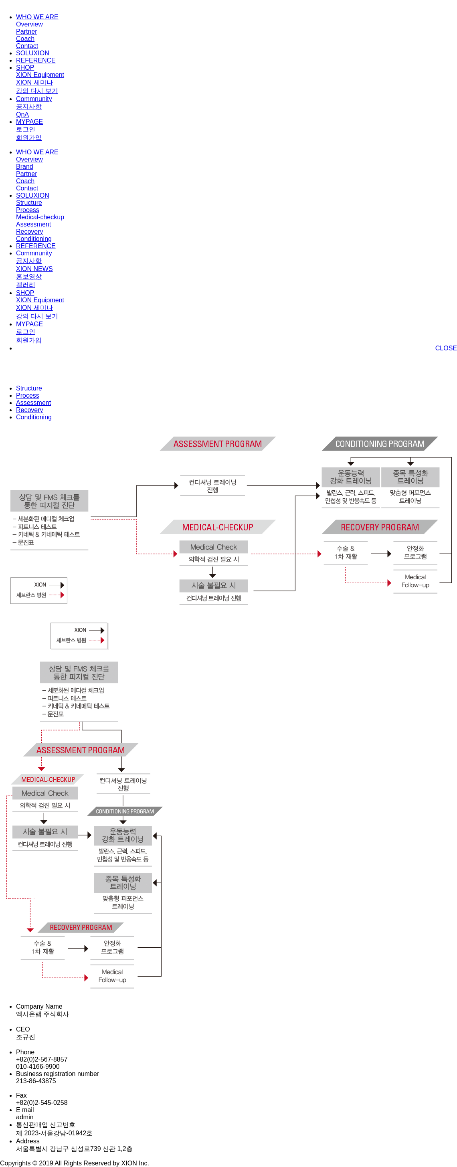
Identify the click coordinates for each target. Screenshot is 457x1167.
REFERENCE (36, 60)
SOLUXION (32, 53)
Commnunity (34, 98)
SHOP (25, 67)
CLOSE (446, 348)
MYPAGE (29, 121)
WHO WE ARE (37, 17)
